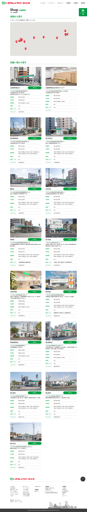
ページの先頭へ (82, 479)
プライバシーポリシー (49, 491)
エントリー (64, 495)
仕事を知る (64, 489)
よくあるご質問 (26, 495)
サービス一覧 (25, 491)
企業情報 (76, 3)
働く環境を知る (65, 491)
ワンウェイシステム (14, 492)
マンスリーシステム (14, 494)
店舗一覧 (36, 491)
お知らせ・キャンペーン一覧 (16, 501)
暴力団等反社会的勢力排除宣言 (51, 492)
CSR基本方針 (47, 489)
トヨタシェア (60, 3)
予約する (35, 87)
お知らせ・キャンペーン (15, 500)
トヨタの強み (25, 489)
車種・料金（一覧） (14, 489)
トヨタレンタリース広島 (16, 3)
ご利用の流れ (12, 488)
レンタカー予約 (83, 13)
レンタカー (43, 3)
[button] (21, 39)
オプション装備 (13, 491)
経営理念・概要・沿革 (49, 488)
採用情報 (83, 3)
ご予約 (11, 495)
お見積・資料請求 (26, 494)
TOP (11, 12)
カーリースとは (26, 488)
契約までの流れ (26, 492)
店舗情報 (68, 3)
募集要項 (64, 492)
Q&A (63, 494)
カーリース (51, 3)
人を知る (64, 488)
